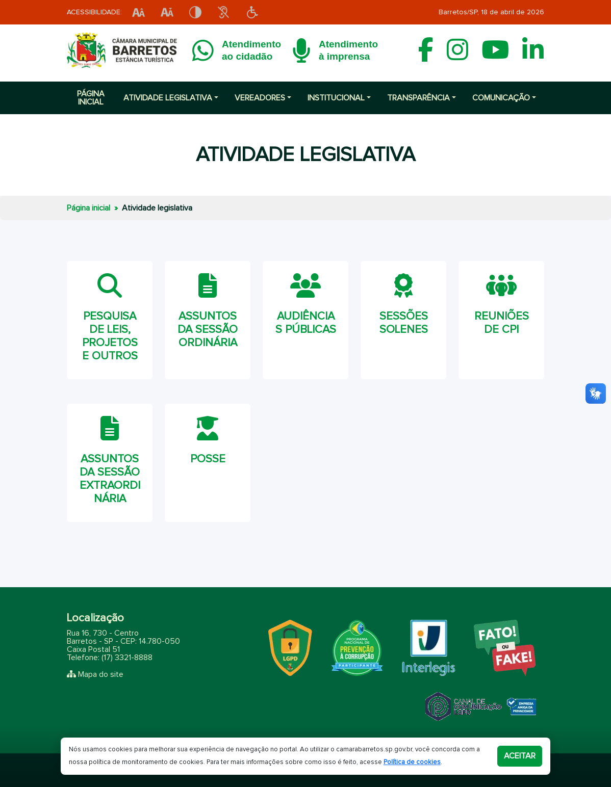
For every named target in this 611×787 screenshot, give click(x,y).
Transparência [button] (418, 98)
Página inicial (91, 98)
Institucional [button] (336, 98)
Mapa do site (100, 674)
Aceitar (520, 756)
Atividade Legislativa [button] (167, 98)
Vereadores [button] (260, 98)
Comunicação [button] (501, 98)
